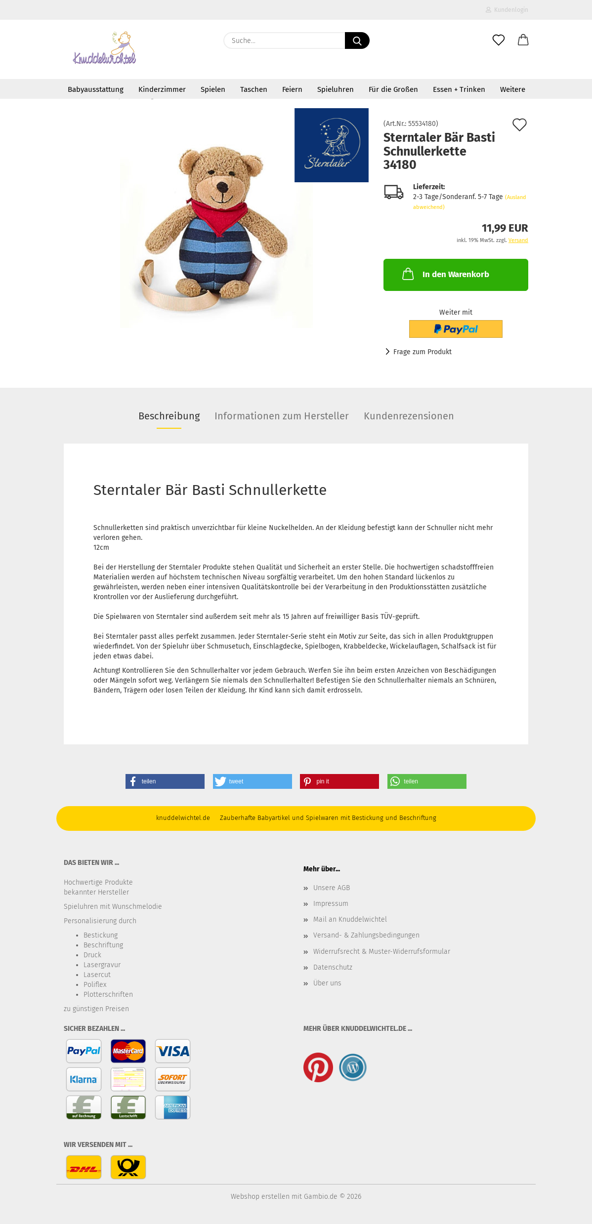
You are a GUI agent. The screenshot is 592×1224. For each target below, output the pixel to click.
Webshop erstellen (260, 1196)
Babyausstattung (96, 89)
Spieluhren (335, 89)
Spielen (213, 89)
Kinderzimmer (162, 89)
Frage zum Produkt (422, 352)
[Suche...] (357, 40)
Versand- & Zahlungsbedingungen (366, 935)
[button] (523, 40)
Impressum (330, 903)
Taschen (253, 89)
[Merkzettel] (498, 40)
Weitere (512, 89)
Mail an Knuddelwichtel (350, 919)
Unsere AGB (331, 888)
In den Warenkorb (444, 274)
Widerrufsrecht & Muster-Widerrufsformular (381, 951)
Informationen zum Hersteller (281, 416)
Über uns (327, 983)
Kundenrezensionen (409, 416)
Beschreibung (169, 416)
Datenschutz (332, 967)
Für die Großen (393, 89)
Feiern (292, 89)
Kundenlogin (507, 9)
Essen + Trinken (459, 89)
